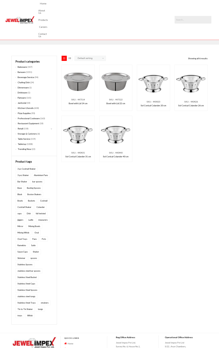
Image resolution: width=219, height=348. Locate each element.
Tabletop (22, 118)
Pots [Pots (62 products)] (44, 213)
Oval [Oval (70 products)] (37, 207)
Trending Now (24, 123)
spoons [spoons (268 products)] (33, 232)
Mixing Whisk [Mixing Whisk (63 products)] (23, 207)
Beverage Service (26, 51)
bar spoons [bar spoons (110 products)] (37, 156)
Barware (22, 46)
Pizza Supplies (24, 87)
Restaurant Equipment (28, 97)
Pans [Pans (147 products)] (34, 213)
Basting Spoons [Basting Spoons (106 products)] (34, 162)
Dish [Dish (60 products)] (29, 187)
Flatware (22, 72)
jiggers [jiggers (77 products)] (20, 194)
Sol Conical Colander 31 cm (78, 131)
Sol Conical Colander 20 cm (153, 79)
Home (76, 6)
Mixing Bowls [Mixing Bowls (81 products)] (34, 200)
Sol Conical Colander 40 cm (116, 131)
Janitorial (22, 77)
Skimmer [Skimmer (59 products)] (21, 232)
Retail (20, 103)
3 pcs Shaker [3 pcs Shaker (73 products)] (23, 149)
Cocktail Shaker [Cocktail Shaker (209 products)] (24, 181)
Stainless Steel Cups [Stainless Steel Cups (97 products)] (26, 258)
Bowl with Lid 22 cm (115, 77)
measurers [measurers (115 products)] (43, 194)
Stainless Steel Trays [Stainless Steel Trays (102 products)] (26, 277)
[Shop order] (90, 32)
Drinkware (22, 67)
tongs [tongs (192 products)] (40, 283)
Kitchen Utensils (26, 82)
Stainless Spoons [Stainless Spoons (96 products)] (24, 238)
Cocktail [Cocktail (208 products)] (43, 175)
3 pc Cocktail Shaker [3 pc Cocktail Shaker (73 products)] (26, 143)
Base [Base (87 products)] (19, 162)
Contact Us (131, 6)
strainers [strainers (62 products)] (45, 277)
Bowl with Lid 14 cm (78, 77)
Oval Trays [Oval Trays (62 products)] (22, 213)
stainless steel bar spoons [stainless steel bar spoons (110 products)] (28, 245)
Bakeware (22, 41)
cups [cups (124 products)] (19, 187)
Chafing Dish (24, 56)
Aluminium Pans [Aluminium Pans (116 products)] (41, 149)
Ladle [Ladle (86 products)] (30, 194)
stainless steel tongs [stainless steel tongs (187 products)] (26, 270)
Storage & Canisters (27, 108)
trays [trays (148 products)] (19, 289)
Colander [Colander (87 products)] (40, 181)
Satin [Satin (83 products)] (33, 219)
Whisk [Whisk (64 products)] (30, 289)
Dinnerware (23, 61)
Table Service (24, 113)
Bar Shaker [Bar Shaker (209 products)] (22, 156)
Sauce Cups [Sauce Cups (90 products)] (22, 226)
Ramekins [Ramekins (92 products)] (21, 219)
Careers (117, 6)
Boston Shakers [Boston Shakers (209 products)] (34, 168)
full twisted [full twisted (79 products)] (41, 187)
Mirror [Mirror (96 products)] (20, 200)
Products (103, 6)
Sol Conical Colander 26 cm (191, 79)
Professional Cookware (29, 92)
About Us (89, 6)
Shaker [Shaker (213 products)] (36, 226)
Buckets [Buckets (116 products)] (31, 175)
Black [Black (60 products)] (19, 168)
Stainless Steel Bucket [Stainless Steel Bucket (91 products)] (27, 251)
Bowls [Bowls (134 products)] (20, 175)
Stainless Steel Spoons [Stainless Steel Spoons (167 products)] (27, 264)
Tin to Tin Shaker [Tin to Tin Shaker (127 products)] (25, 283)
